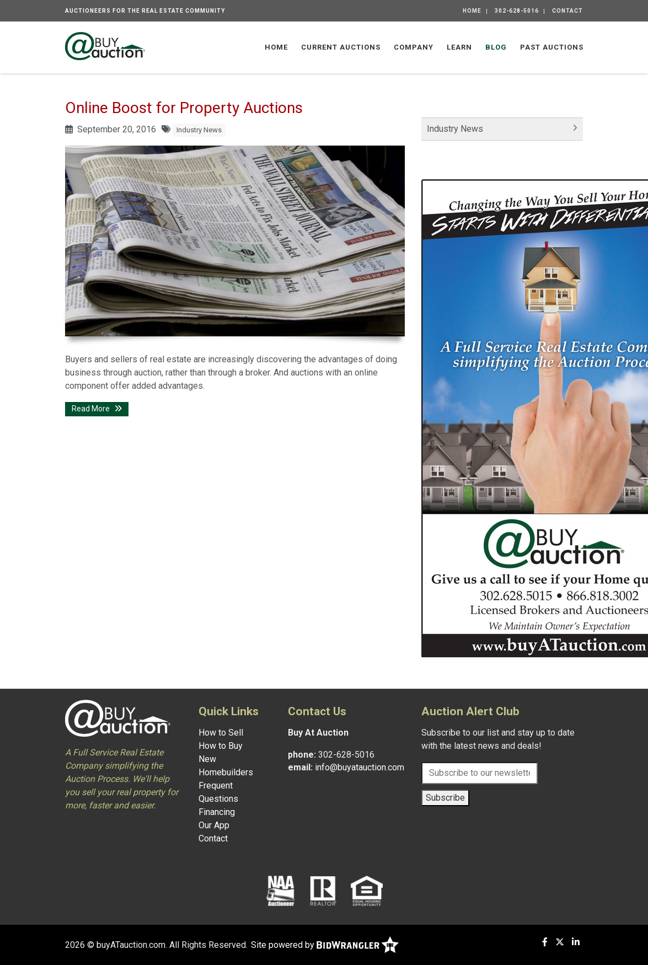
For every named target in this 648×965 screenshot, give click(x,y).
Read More (97, 408)
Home (472, 11)
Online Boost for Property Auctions (184, 108)
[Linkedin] (576, 942)
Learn (459, 47)
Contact (567, 11)
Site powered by (325, 945)
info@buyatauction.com (359, 767)
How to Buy (221, 746)
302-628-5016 (517, 11)
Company (413, 47)
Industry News (199, 130)
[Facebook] (545, 942)
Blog (496, 47)
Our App (214, 825)
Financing (217, 812)
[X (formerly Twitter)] (559, 942)
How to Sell (221, 732)
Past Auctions (551, 47)
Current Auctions (341, 47)
